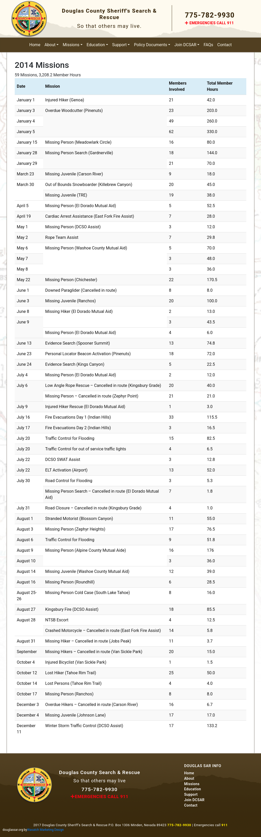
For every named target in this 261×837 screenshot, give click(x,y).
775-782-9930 (210, 15)
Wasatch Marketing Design (45, 830)
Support (119, 44)
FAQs (208, 44)
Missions (71, 44)
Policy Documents (150, 44)
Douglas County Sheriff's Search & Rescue (109, 14)
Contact (224, 44)
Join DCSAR (185, 44)
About (50, 44)
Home (34, 44)
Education (96, 44)
